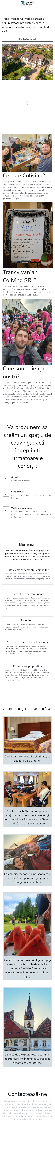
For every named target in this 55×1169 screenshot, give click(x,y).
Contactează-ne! (27, 39)
